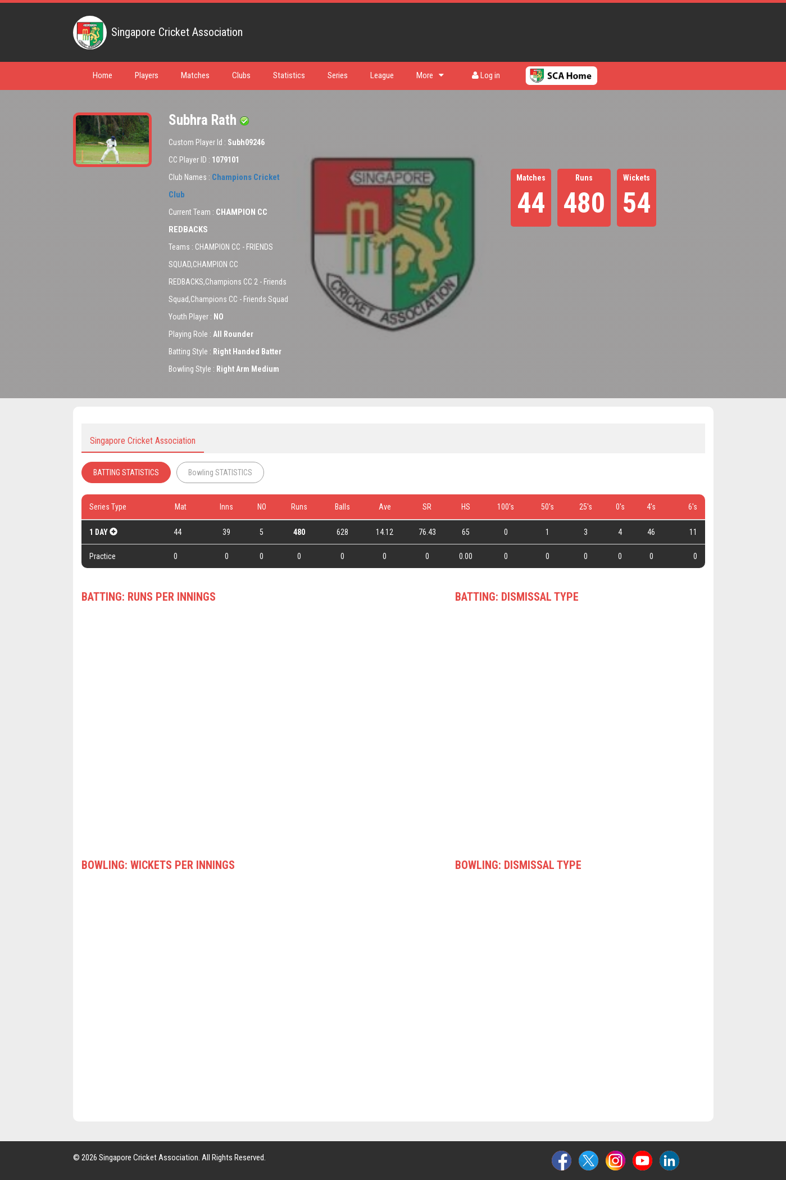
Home (102, 75)
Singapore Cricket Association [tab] (143, 440)
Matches (195, 75)
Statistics (289, 75)
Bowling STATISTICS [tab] (220, 472)
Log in (486, 75)
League (382, 75)
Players (146, 75)
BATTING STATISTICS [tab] (126, 472)
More (430, 75)
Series (338, 75)
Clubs (241, 75)
